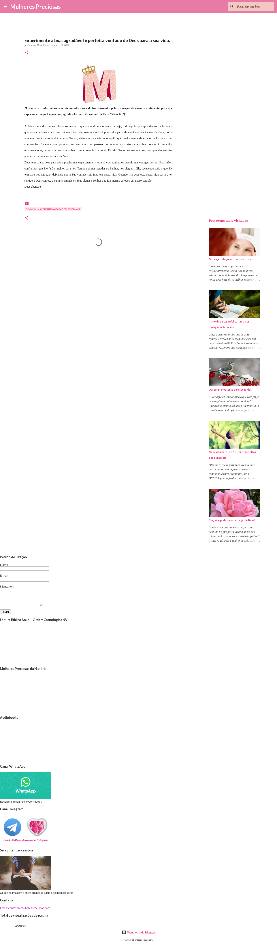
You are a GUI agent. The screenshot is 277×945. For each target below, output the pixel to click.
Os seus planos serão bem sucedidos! (230, 389)
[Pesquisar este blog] (255, 6)
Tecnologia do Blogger (138, 932)
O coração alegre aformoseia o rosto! (231, 259)
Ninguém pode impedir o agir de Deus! (232, 520)
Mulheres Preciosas (35, 6)
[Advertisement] (98, 288)
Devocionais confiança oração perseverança (53, 209)
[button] (27, 52)
